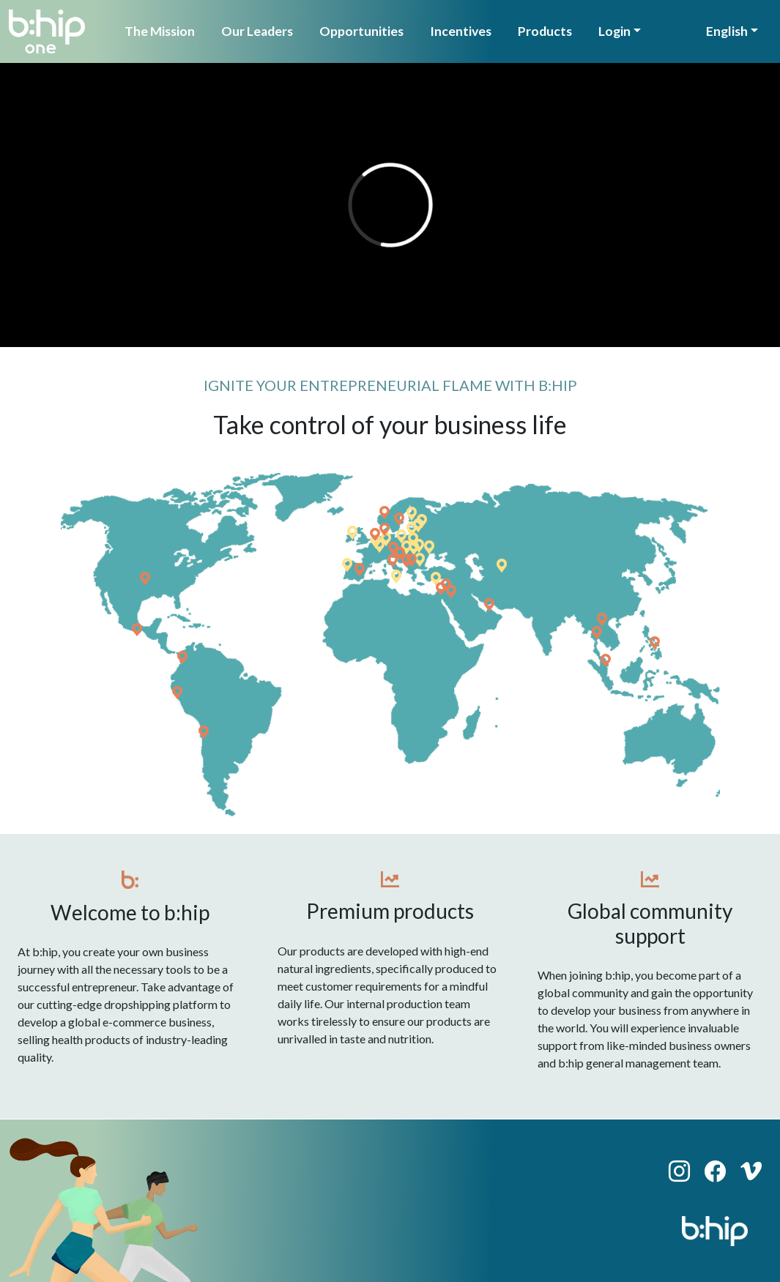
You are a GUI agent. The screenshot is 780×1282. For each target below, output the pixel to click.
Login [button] (614, 31)
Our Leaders (257, 31)
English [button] (727, 31)
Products (545, 31)
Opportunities (361, 31)
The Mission (160, 31)
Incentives (460, 31)
